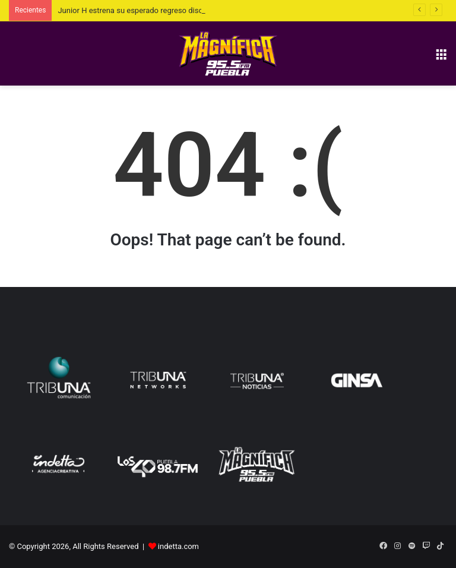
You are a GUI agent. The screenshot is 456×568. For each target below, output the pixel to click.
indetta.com (178, 546)
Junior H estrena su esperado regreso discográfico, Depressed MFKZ (175, 10)
